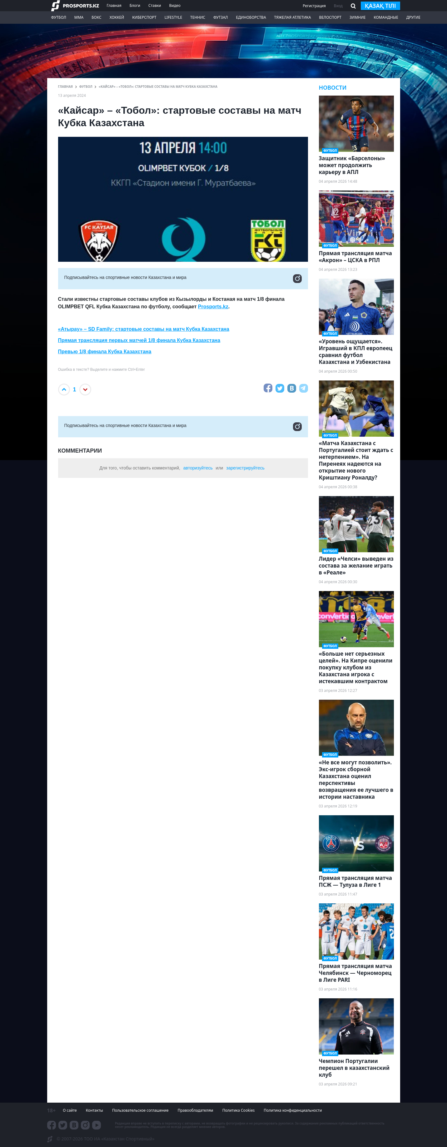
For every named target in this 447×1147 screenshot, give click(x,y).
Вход (338, 5)
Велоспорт (330, 17)
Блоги (135, 5)
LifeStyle (173, 17)
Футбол (58, 17)
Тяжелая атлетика (292, 17)
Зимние (358, 17)
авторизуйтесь (198, 467)
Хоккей (117, 17)
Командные (386, 17)
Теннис (197, 17)
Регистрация (314, 5)
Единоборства (251, 17)
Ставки (154, 5)
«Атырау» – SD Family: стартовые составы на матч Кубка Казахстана (143, 329)
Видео (174, 5)
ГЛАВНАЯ (65, 86)
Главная (114, 5)
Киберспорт (144, 17)
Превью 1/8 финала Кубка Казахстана (104, 351)
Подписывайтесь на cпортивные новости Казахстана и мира (183, 278)
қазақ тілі (380, 5)
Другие (413, 17)
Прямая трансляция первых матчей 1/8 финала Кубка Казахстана (139, 340)
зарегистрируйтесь (245, 467)
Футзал (220, 17)
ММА (78, 17)
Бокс (96, 17)
